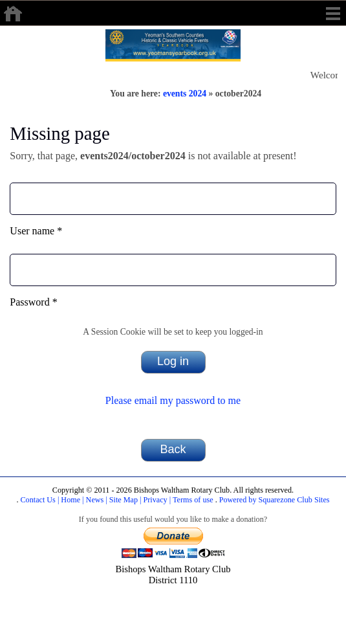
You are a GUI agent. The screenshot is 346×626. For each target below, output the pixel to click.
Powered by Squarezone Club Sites (274, 499)
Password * (33, 301)
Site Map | (124, 499)
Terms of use (192, 499)
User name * (36, 230)
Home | (71, 499)
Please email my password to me (173, 400)
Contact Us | (38, 499)
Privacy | (156, 499)
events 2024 (184, 93)
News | (95, 499)
